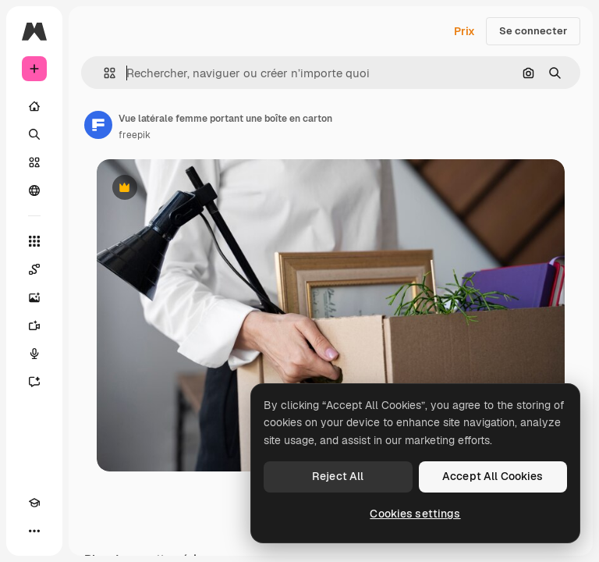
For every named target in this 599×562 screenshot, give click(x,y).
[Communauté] (34, 190)
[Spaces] (34, 269)
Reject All (337, 476)
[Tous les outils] (34, 241)
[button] (103, 73)
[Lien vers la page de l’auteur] (98, 125)
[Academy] (34, 502)
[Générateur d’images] (34, 297)
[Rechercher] (34, 134)
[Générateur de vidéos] (34, 325)
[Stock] (34, 162)
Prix (464, 31)
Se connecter (533, 30)
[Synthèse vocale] (34, 353)
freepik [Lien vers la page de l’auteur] (135, 135)
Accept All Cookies (493, 476)
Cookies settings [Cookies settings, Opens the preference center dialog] (415, 514)
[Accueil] (34, 106)
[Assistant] (34, 381)
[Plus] (34, 530)
